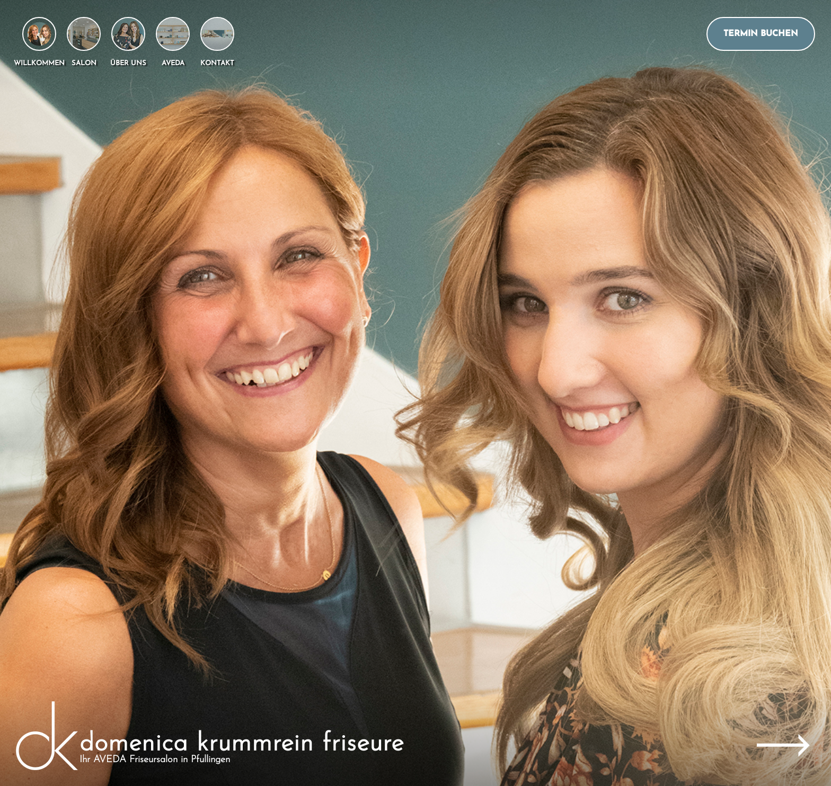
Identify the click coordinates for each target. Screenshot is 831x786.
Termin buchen (760, 34)
